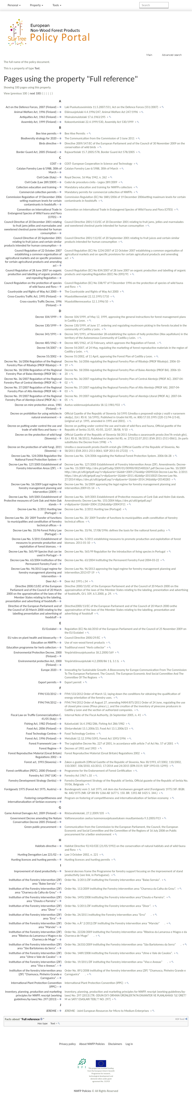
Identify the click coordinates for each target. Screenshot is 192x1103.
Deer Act (51, 581)
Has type (43, 1023)
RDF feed (180, 1019)
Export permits (47, 682)
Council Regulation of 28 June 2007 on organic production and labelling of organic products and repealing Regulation (34, 274)
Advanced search (172, 54)
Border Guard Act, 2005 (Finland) (36, 152)
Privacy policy (67, 1044)
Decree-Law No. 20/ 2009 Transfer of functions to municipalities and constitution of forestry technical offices (33, 521)
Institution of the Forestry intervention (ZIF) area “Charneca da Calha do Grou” (35, 890)
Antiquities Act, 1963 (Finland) (38, 117)
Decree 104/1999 (45, 317)
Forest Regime (47, 748)
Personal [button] (14, 5)
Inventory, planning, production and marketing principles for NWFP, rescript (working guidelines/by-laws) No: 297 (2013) (33, 995)
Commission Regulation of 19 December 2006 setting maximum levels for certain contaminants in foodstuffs (34, 200)
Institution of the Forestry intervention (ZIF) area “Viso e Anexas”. (35, 963)
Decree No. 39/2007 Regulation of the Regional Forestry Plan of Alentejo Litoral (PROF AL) (33, 398)
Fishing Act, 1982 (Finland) (40, 723)
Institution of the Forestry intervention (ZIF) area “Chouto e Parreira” (35, 899)
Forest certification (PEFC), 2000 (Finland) (31, 770)
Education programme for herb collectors (31, 647)
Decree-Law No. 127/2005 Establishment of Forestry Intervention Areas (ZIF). (35, 466)
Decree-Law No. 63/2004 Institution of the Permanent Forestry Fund (36, 562)
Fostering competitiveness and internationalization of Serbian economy (35, 800)
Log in (129, 1044)
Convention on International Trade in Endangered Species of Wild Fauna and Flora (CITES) (35, 213)
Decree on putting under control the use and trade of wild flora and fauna (35, 427)
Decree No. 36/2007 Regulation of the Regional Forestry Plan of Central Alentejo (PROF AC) (33, 380)
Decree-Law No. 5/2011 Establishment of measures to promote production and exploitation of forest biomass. (37, 542)
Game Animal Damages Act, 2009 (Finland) (30, 813)
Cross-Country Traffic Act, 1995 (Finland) (32, 296)
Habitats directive (45, 846)
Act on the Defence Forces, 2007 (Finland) (31, 107)
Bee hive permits (46, 133)
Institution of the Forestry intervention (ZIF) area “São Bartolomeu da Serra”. (35, 946)
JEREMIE (51, 1011)
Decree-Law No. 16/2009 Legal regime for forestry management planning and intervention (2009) (36, 488)
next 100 (35, 93)
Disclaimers (115, 1044)
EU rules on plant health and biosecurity (32, 637)
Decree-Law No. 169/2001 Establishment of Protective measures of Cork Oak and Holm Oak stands (33, 500)
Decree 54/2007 (46, 347)
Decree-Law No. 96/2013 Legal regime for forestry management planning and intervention (36, 572)
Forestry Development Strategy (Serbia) (32, 780)
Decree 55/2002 (46, 356)
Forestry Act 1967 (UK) (42, 775)
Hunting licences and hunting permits (33, 859)
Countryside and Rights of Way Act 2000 (32, 291)
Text (36, 68)
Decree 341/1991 (45, 334)
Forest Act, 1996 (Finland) (40, 738)
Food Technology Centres (41, 733)
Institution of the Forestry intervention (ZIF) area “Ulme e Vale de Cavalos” (35, 955)
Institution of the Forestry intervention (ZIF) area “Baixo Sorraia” (35, 881)
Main (149, 54)
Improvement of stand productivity (35, 871)
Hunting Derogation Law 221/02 (37, 854)
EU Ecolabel (49, 629)
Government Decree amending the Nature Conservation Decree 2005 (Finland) (36, 820)
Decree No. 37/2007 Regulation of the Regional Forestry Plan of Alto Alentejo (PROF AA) (33, 389)
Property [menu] (36, 5)
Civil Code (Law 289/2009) (40, 182)
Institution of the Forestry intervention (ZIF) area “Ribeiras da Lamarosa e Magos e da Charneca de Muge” (35, 935)
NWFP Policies (82, 1091)
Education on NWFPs (44, 642)
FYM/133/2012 (47, 694)
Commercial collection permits (37, 192)
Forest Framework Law (42, 743)
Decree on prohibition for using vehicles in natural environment (36, 415)
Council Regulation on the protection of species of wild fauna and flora (33, 284)
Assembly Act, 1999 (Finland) (38, 122)
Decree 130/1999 (45, 325)
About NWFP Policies (92, 1044)
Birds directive (47, 143)
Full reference (31, 1019)
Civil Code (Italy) (46, 177)
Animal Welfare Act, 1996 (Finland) (35, 112)
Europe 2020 (48, 670)
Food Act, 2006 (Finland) (41, 728)
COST (53, 163)
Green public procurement (40, 827)
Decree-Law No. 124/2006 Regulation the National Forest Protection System (36, 457)
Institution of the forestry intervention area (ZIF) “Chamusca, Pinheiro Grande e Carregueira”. (35, 974)
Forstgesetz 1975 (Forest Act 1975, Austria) (30, 789)
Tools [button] (56, 5)
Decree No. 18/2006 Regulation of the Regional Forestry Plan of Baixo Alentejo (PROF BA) (33, 372)
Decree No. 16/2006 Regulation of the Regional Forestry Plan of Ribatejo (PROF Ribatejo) (33, 363)
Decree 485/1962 (45, 343)
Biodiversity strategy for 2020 (38, 138)
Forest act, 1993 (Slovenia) (40, 762)
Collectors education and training (36, 187)
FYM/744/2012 (47, 702)
